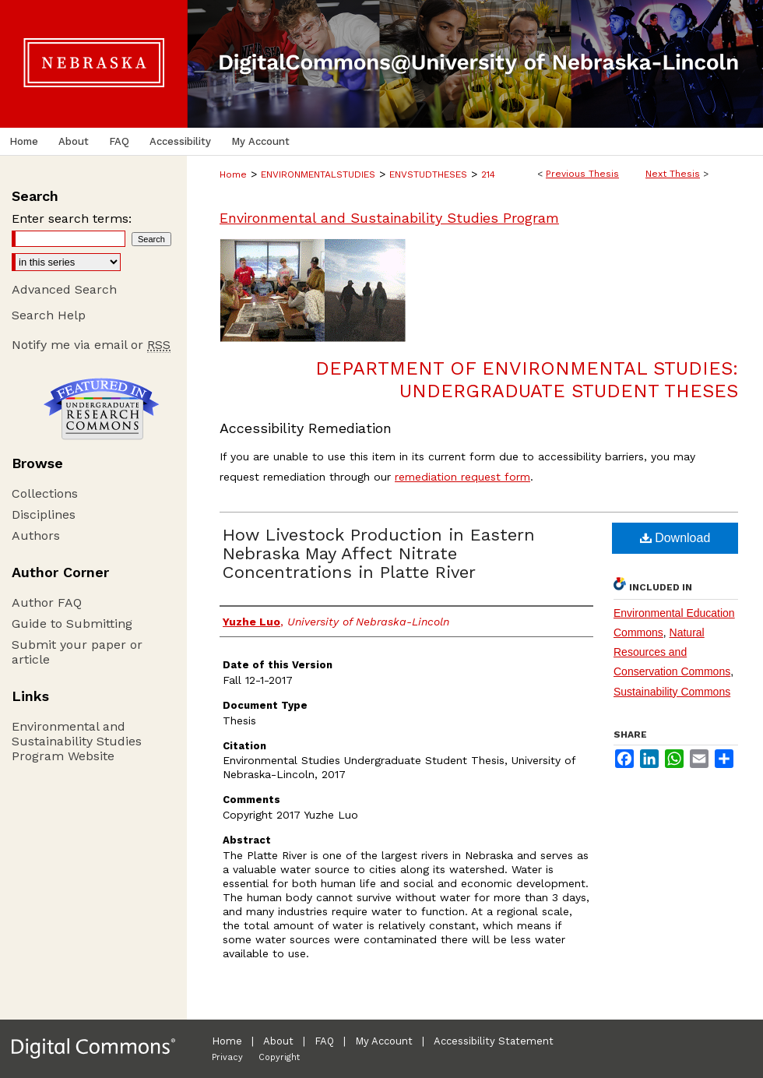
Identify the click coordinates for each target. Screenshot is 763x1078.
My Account (384, 1041)
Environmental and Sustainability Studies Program (389, 218)
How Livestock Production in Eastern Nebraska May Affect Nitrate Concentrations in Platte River (379, 553)
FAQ (324, 1041)
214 (488, 174)
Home (233, 174)
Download (675, 537)
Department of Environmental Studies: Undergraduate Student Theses (526, 380)
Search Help (49, 315)
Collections (45, 493)
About (278, 1041)
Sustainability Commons (672, 691)
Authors (36, 535)
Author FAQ (47, 602)
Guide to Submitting (72, 623)
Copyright (279, 1057)
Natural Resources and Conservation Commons (672, 652)
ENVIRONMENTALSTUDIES (318, 174)
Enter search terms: (72, 218)
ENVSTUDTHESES (428, 174)
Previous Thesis (582, 173)
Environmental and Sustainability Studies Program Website (77, 741)
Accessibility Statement (494, 1041)
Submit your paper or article (77, 652)
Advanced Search (64, 289)
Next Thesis (672, 173)
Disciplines (44, 514)
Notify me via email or (91, 344)
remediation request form (462, 476)
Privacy (227, 1057)
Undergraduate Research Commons (101, 409)
